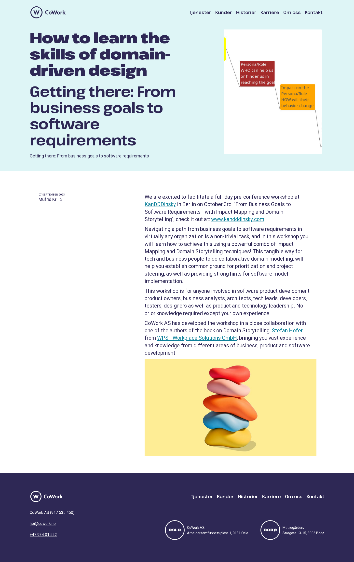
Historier (246, 12)
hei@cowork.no (43, 523)
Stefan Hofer (287, 330)
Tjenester (200, 12)
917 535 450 (62, 512)
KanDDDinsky (160, 204)
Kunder (223, 12)
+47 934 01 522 (43, 534)
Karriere (269, 12)
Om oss (292, 12)
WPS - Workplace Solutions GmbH (197, 338)
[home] (48, 12)
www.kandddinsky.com (237, 219)
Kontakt (314, 12)
